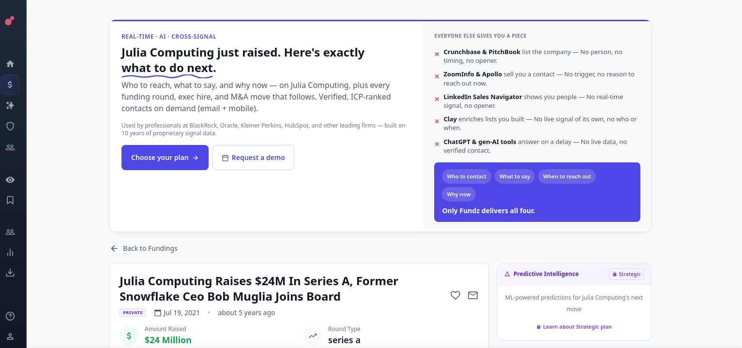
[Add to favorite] (463, 295)
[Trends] (17, 252)
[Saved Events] (17, 200)
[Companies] (17, 105)
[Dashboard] (17, 63)
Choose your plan (173, 157)
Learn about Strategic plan (582, 326)
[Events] (17, 84)
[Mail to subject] (481, 295)
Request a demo (261, 157)
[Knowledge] (17, 316)
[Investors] (17, 147)
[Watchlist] (17, 179)
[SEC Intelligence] (17, 126)
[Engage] (17, 232)
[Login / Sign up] (17, 336)
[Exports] (17, 272)
